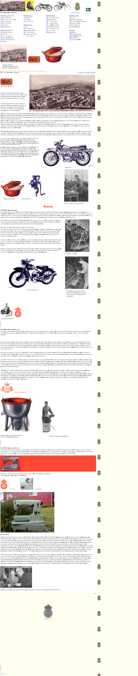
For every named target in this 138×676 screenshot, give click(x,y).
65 (47, 30)
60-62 (25, 34)
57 (1, 32)
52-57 (7, 15)
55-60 (71, 36)
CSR (71, 34)
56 (1, 25)
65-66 (48, 32)
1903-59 (77, 15)
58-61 (30, 15)
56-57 (2, 26)
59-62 (71, 37)
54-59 (71, 23)
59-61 (30, 25)
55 (1, 21)
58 (1, 37)
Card (81, 72)
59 (1, 41)
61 (47, 21)
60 (24, 32)
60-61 (48, 19)
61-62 (48, 26)
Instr (1, 34)
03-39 (71, 19)
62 (47, 28)
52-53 (2, 17)
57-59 (7, 30)
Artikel (88, 72)
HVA (71, 32)
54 (1, 19)
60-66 (53, 15)
